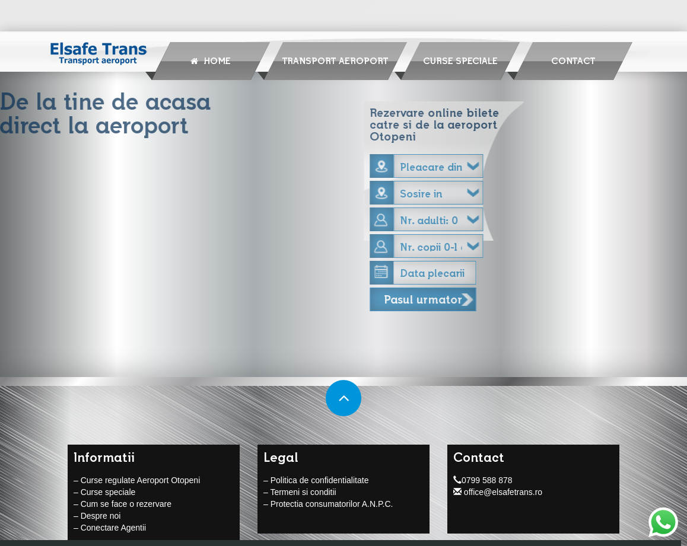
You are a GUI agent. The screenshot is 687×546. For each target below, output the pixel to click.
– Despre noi (97, 516)
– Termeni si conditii (299, 492)
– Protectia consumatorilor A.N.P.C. (328, 504)
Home (210, 61)
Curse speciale (460, 61)
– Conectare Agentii (110, 528)
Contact (573, 61)
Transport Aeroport (335, 61)
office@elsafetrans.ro (497, 492)
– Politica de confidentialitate (315, 481)
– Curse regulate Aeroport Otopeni (137, 481)
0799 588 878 (483, 481)
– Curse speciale (104, 492)
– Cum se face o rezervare (122, 504)
